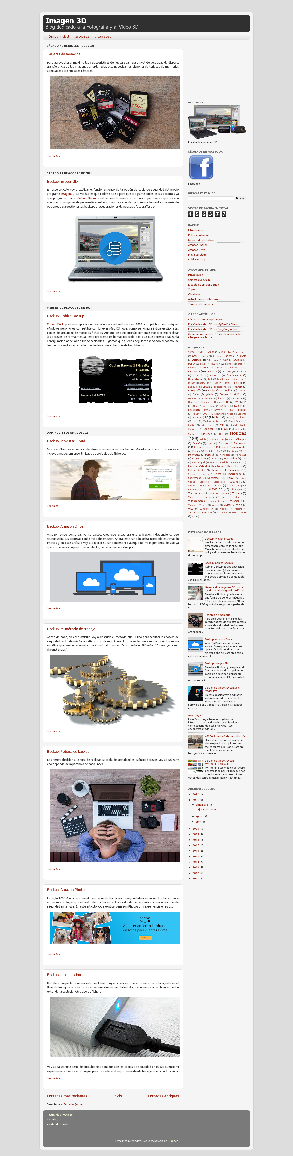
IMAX (207, 410)
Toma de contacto (218, 493)
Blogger (173, 1140)
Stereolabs (219, 482)
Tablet (218, 485)
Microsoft (207, 425)
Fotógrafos (214, 390)
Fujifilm (229, 390)
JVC (205, 414)
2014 (196, 861)
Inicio (117, 1096)
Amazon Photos (198, 244)
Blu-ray (215, 363)
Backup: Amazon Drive (65, 526)
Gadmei (242, 390)
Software (213, 477)
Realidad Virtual (197, 466)
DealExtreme (195, 379)
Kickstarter (217, 414)
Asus (225, 360)
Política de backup (199, 235)
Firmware (237, 386)
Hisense (205, 402)
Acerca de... (103, 36)
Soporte (193, 289)
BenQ (191, 363)
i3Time (195, 406)
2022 (196, 794)
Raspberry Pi (198, 462)
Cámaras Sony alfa (199, 279)
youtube (207, 512)
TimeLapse (236, 489)
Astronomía (212, 360)
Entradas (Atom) (73, 1104)
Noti (221, 434)
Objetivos (194, 294)
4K (201, 352)
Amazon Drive (196, 249)
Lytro (195, 421)
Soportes (204, 482)
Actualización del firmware (204, 299)
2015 (196, 856)
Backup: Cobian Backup (65, 316)
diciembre (202, 804)
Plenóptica (194, 454)
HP (227, 402)
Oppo (210, 443)
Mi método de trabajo (201, 240)
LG (206, 417)
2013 (196, 867)
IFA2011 (238, 406)
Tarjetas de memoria (63, 54)
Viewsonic (236, 501)
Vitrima (215, 505)
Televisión (214, 489)
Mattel (191, 425)
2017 (196, 845)
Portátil (209, 454)
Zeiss (243, 512)
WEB (191, 508)
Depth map (223, 379)
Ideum (212, 406)
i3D (244, 402)
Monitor (208, 428)
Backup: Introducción (64, 975)
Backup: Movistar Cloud (66, 441)
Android (230, 356)
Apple (243, 356)
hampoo (222, 398)
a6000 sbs (225, 352)
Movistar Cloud (197, 254)
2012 (196, 873)
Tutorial (192, 497)
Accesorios (240, 352)
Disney (191, 383)
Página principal (58, 36)
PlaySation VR (234, 451)
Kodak (230, 414)
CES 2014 (226, 371)
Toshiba (237, 493)
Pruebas (215, 458)
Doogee (217, 383)
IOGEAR (230, 410)
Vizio (239, 504)
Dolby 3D (204, 383)
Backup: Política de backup (68, 751)
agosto (200, 816)
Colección (198, 375)
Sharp (218, 474)
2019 (196, 834)
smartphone (234, 474)
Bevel (203, 364)
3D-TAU (192, 352)
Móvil (224, 428)
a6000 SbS (82, 36)
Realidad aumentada (231, 462)
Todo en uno (196, 493)
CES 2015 (240, 371)
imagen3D (68, 194)
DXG (227, 383)
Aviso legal (195, 715)
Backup (237, 359)
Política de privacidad (60, 1114)
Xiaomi (238, 509)
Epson (206, 386)
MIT (222, 425)
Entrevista (193, 387)
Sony (230, 477)
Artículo (197, 359)
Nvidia (203, 439)
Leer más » (53, 156)
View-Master (217, 501)
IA (204, 406)
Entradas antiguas (163, 1096)
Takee (230, 485)
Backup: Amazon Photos (66, 890)
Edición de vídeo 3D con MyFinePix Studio (213, 324)
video (224, 497)
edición (238, 382)
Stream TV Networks (199, 485)
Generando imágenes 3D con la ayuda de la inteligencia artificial (224, 589)
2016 (196, 850)
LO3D (229, 417)
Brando (229, 364)
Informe (218, 410)
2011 (196, 878)
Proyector (240, 454)
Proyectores (199, 458)
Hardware (236, 398)
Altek (205, 356)
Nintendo (206, 434)
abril (199, 821)
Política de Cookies (58, 1124)
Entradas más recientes (67, 1096)
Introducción (195, 230)
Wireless (224, 509)
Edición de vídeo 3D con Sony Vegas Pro (212, 329)
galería (209, 394)
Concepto (215, 375)
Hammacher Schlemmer (200, 398)
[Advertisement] (218, 68)
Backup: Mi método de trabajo (71, 629)
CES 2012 (194, 371)
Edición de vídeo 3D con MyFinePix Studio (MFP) (219, 762)
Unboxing (209, 497)
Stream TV (236, 481)
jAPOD (195, 414)
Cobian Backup (87, 198)
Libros (217, 417)
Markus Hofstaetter (213, 421)
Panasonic (240, 443)
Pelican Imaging (202, 447)
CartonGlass (236, 367)
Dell (210, 379)
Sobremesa (194, 477)
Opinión (197, 443)
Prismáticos (224, 455)
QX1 (244, 458)
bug (240, 364)
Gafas (196, 394)
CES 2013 (212, 371)
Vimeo (191, 505)
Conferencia (234, 375)
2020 (196, 828)
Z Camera (222, 512)
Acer (194, 356)
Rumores (217, 470)
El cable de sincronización (203, 284)
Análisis (217, 356)
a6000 (210, 352)
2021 (196, 799)
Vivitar (227, 504)
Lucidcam (241, 417)
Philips (196, 451)
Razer (212, 462)
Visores (203, 505)
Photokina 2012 (213, 451)
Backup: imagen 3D (62, 181)
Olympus (241, 439)
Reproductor (234, 466)
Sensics (192, 474)
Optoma (223, 443)
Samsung (234, 470)
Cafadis (192, 367)
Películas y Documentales (231, 447)
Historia (218, 402)
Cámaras (205, 367)
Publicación (230, 458)
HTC (236, 402)
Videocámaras (196, 501)
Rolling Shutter (196, 470)
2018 (196, 839)
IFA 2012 (224, 406)
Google (224, 394)
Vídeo (238, 497)
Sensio (205, 474)
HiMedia (192, 402)
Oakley (214, 439)
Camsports (220, 367)
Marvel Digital (235, 421)
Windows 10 (206, 509)
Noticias (238, 433)
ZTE (194, 516)
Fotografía (194, 390)
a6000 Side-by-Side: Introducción (225, 736)
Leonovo (196, 417)
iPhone (242, 409)
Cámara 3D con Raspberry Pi (205, 319)
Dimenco (238, 379)
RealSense (217, 466)
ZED (234, 512)
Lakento (242, 414)
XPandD (192, 512)
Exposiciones (220, 387)
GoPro (238, 394)
